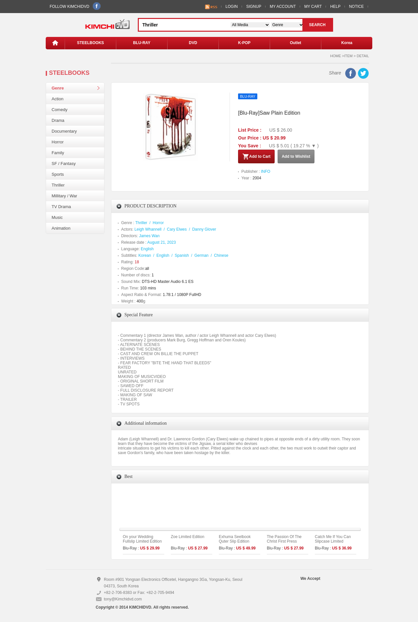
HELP (335, 6)
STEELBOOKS (90, 43)
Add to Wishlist (296, 156)
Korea (346, 43)
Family (58, 152)
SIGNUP (253, 6)
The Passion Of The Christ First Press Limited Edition (284, 541)
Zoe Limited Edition (187, 536)
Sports (58, 174)
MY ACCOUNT (283, 6)
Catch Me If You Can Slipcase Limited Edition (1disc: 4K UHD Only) (335, 543)
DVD (193, 43)
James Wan (149, 236)
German (201, 255)
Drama (58, 120)
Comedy (59, 109)
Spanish (182, 255)
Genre (58, 88)
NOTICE (356, 6)
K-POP (244, 43)
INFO (265, 171)
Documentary (64, 131)
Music (57, 217)
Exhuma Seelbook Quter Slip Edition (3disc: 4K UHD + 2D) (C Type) (238, 543)
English (147, 249)
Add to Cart (256, 156)
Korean (144, 255)
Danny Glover (204, 229)
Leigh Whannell (148, 229)
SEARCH (317, 25)
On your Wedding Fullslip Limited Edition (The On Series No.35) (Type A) (142, 543)
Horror (58, 141)
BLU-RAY (142, 43)
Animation (61, 228)
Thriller (58, 185)
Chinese (221, 255)
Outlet (295, 43)
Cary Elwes (177, 229)
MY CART (313, 6)
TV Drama (61, 206)
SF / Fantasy (64, 163)
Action (57, 98)
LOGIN (232, 6)
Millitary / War (64, 195)
